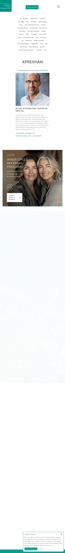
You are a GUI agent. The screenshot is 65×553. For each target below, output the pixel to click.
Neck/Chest (28, 40)
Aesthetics (42, 18)
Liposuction (43, 37)
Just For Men (42, 34)
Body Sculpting (43, 21)
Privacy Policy (49, 545)
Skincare (42, 47)
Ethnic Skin (22, 31)
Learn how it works (12, 197)
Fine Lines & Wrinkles (33, 31)
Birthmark (34, 21)
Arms (27, 21)
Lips (22, 40)
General (43, 31)
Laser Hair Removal (28, 37)
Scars (41, 43)
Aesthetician (33, 18)
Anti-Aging (21, 21)
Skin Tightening (33, 47)
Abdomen (25, 18)
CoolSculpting (34, 28)
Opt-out (41, 549)
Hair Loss (21, 34)
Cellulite (43, 25)
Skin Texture (23, 47)
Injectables (34, 34)
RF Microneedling (39, 40)
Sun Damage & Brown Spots (26, 50)
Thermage (39, 50)
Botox (21, 25)
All (20, 18)
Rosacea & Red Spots (23, 43)
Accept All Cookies (31, 549)
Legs (37, 37)
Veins (45, 50)
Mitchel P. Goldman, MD (24, 136)
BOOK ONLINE (32, 7)
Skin (46, 43)
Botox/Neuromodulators (32, 25)
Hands (27, 34)
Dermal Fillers (43, 28)
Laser (19, 37)
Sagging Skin (34, 43)
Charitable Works (23, 28)
